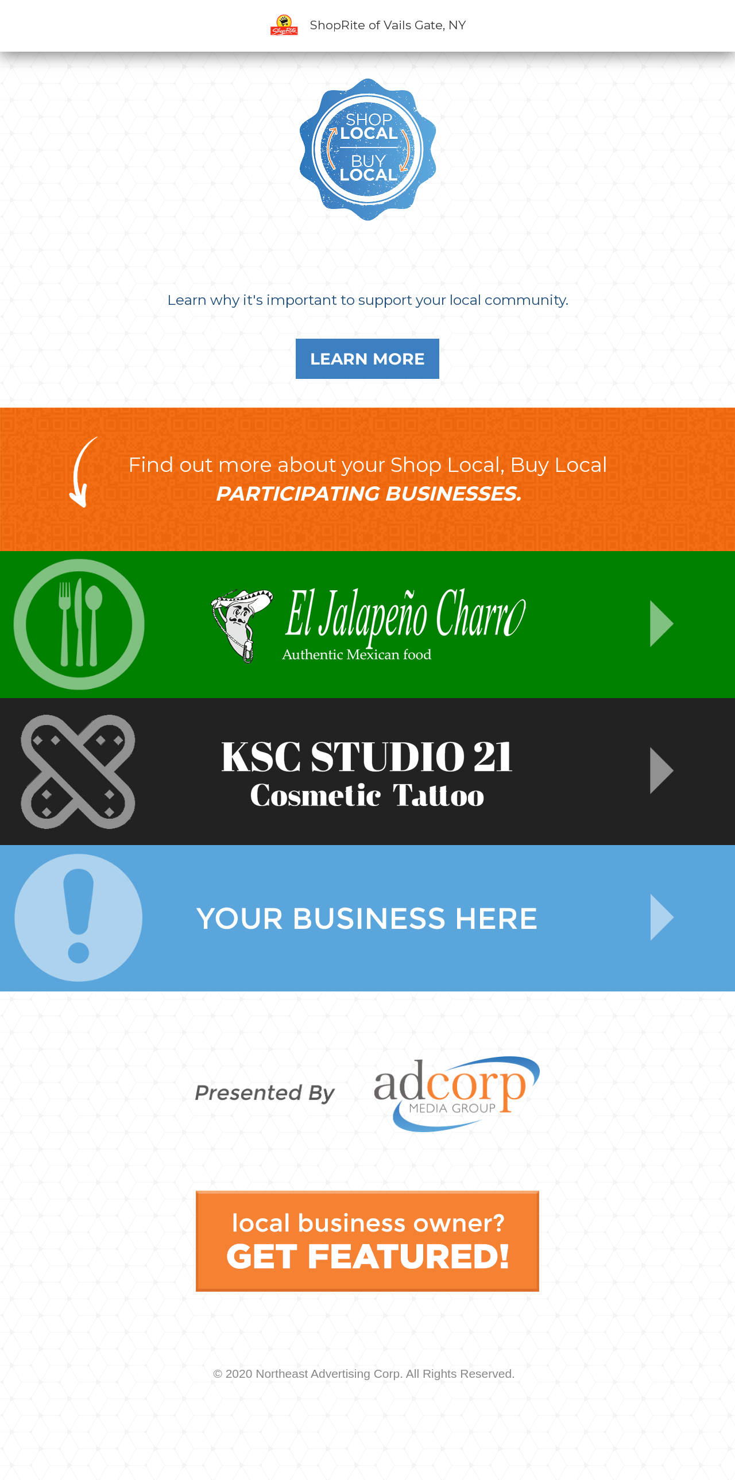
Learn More (367, 359)
